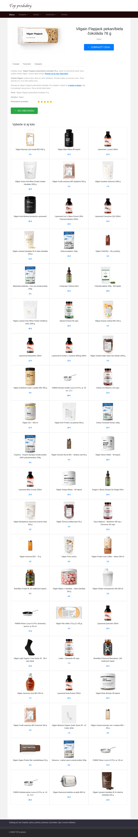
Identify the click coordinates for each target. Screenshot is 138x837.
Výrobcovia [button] (50, 14)
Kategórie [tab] (38, 64)
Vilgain (99, 39)
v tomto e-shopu (74, 85)
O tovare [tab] (16, 64)
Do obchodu (26, 110)
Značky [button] (36, 14)
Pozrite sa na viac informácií (56, 74)
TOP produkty (20, 832)
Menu (12, 14)
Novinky (64, 14)
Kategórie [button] (23, 14)
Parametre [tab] (27, 64)
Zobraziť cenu (100, 47)
